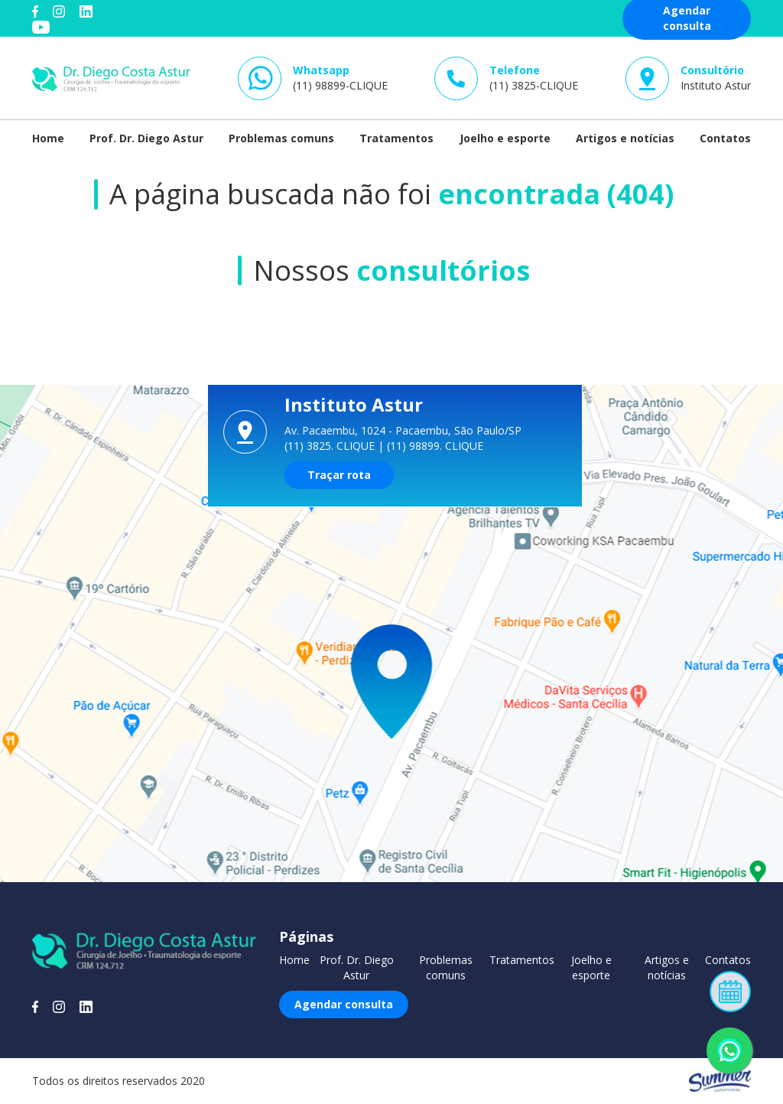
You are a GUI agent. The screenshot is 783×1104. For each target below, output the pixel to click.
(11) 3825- (533, 78)
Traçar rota (339, 474)
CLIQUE (355, 445)
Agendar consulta (343, 1004)
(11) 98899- (340, 78)
